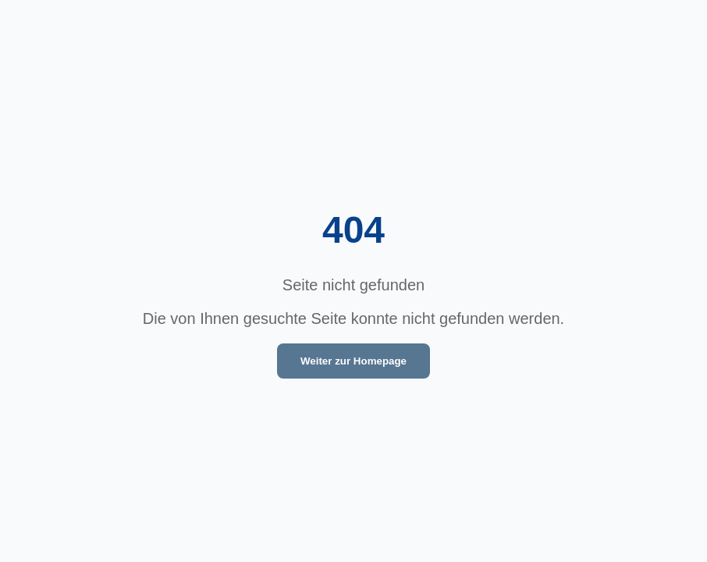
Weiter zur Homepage (353, 361)
